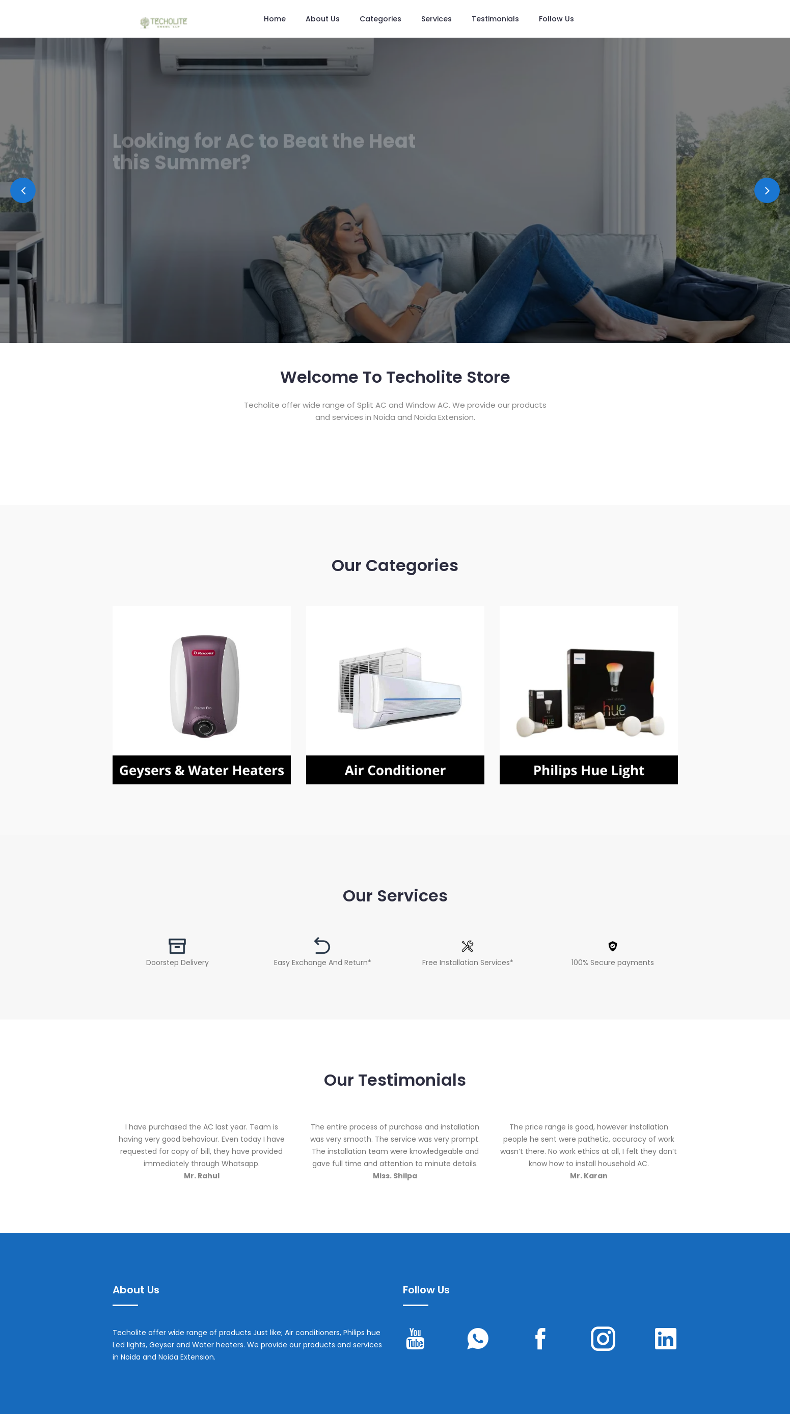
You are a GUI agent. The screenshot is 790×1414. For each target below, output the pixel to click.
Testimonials (495, 19)
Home (275, 19)
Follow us (556, 19)
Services (436, 19)
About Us (323, 19)
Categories (380, 19)
